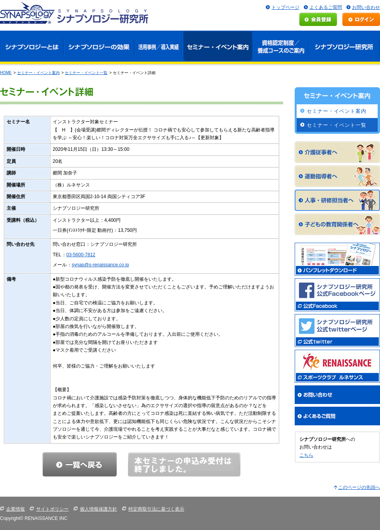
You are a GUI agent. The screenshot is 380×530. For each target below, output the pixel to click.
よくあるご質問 (325, 7)
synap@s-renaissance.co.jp (100, 265)
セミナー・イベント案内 (38, 73)
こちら (306, 455)
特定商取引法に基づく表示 (156, 509)
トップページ (285, 7)
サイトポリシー (52, 509)
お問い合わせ (366, 7)
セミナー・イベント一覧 (86, 73)
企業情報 (15, 509)
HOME (6, 73)
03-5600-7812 (80, 254)
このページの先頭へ (359, 487)
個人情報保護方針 (98, 509)
